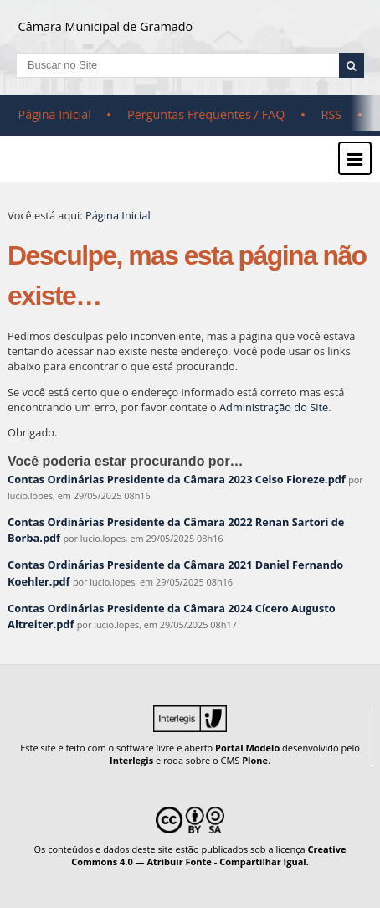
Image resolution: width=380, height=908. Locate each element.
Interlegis (131, 760)
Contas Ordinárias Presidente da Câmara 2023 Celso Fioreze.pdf (177, 479)
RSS (331, 114)
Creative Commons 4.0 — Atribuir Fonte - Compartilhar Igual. (208, 855)
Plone (255, 760)
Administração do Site (273, 407)
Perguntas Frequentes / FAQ (206, 114)
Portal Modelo (247, 747)
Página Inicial (54, 114)
